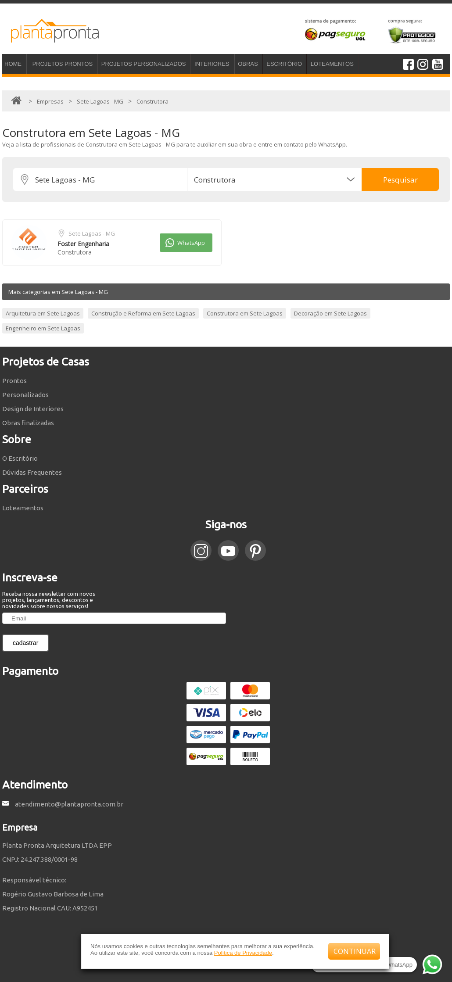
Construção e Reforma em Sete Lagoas (143, 313)
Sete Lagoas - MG (91, 233)
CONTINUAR (355, 951)
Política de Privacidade (243, 953)
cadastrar (25, 642)
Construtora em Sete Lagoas (245, 313)
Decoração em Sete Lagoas (330, 313)
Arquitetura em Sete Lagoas (43, 313)
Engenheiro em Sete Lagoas (43, 328)
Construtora (74, 252)
